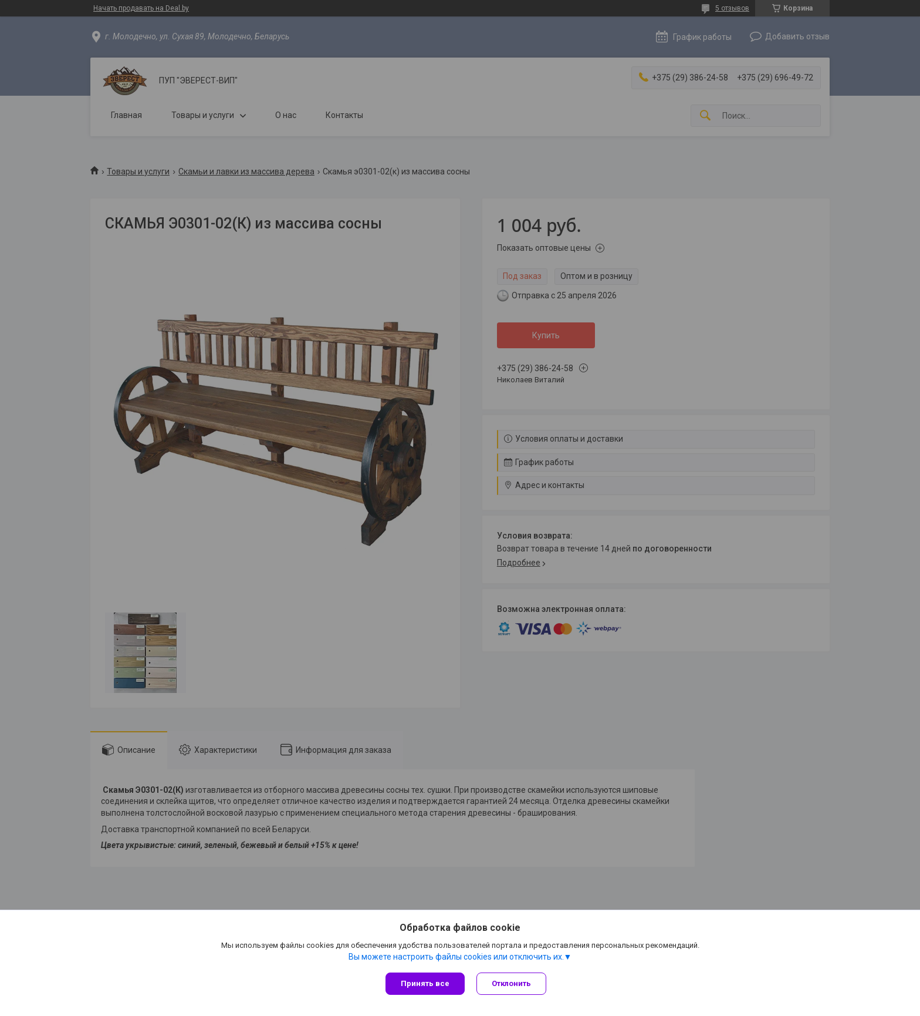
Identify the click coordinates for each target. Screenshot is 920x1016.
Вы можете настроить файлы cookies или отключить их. (456, 956)
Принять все (425, 983)
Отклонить (511, 983)
